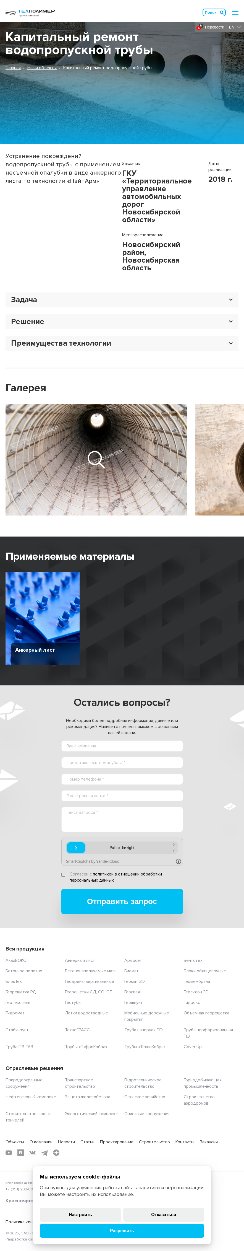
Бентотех (193, 960)
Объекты (15, 1142)
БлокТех (14, 981)
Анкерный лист (80, 960)
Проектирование (116, 1142)
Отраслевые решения (34, 1068)
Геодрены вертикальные (89, 981)
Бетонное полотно (24, 971)
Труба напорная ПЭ (143, 1030)
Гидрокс (192, 1002)
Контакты (184, 1142)
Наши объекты (42, 68)
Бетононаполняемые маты (91, 971)
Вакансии (209, 1142)
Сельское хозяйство (144, 1097)
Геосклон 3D (196, 992)
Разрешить (122, 1230)
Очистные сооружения (146, 1114)
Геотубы (73, 1002)
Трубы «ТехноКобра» (145, 1047)
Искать (222, 12)
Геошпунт (133, 1002)
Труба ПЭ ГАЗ (19, 1047)
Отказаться (163, 1214)
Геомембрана (197, 981)
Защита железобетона (87, 1097)
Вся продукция (25, 949)
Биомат (131, 971)
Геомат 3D (134, 981)
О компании (41, 1142)
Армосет (133, 960)
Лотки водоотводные (86, 1013)
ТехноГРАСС (77, 1030)
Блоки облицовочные (205, 971)
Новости (66, 1142)
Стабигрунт (17, 1030)
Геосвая (132, 992)
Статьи (87, 1142)
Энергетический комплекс (91, 1114)
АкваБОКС (16, 960)
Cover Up (193, 1047)
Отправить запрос (122, 901)
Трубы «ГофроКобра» (86, 1047)
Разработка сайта (22, 1239)
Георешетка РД (21, 992)
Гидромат (15, 1013)
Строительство (154, 1142)
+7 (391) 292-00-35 (22, 1189)
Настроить (80, 1214)
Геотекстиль (18, 1002)
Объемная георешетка (206, 1013)
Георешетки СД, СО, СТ (88, 992)
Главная (13, 68)
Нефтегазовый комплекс (31, 1097)
